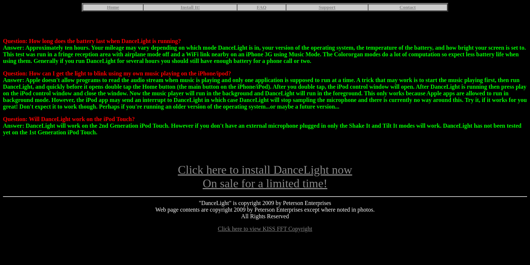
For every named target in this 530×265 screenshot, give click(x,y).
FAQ (261, 7)
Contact (408, 7)
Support (327, 7)
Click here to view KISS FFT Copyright (265, 235)
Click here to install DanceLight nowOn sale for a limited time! (265, 183)
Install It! (190, 7)
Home (113, 7)
